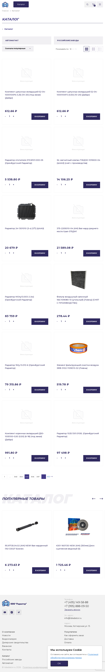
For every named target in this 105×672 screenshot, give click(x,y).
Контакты (6, 649)
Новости (6, 635)
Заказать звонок (72, 609)
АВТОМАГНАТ (11, 40)
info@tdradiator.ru (72, 618)
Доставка (69, 639)
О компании (8, 632)
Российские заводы (12, 659)
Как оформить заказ (74, 635)
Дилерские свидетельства (15, 642)
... (10, 477)
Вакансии (7, 646)
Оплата (67, 642)
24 (73, 49)
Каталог (6, 656)
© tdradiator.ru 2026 (11, 667)
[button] (93, 499)
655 (48, 476)
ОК (59, 663)
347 (38, 477)
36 (76, 49)
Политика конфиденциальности (38, 667)
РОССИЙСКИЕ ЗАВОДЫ (68, 40)
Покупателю (70, 632)
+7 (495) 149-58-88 (76, 602)
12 (70, 49)
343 (15, 477)
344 (21, 477)
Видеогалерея (9, 639)
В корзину (40, 116)
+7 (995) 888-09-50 (76, 606)
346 (32, 477)
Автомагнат (7, 663)
